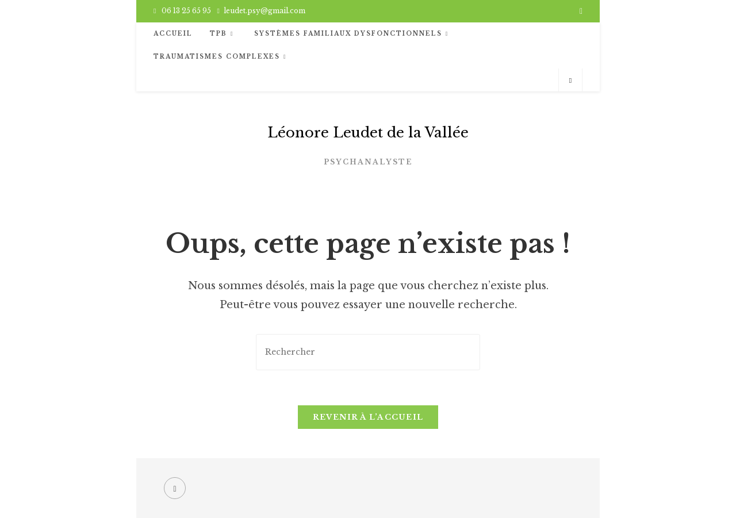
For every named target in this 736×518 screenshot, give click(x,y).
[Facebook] (175, 488)
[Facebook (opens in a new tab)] (579, 11)
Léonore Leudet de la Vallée (368, 132)
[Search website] (570, 80)
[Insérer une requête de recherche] (368, 352)
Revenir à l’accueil (368, 417)
